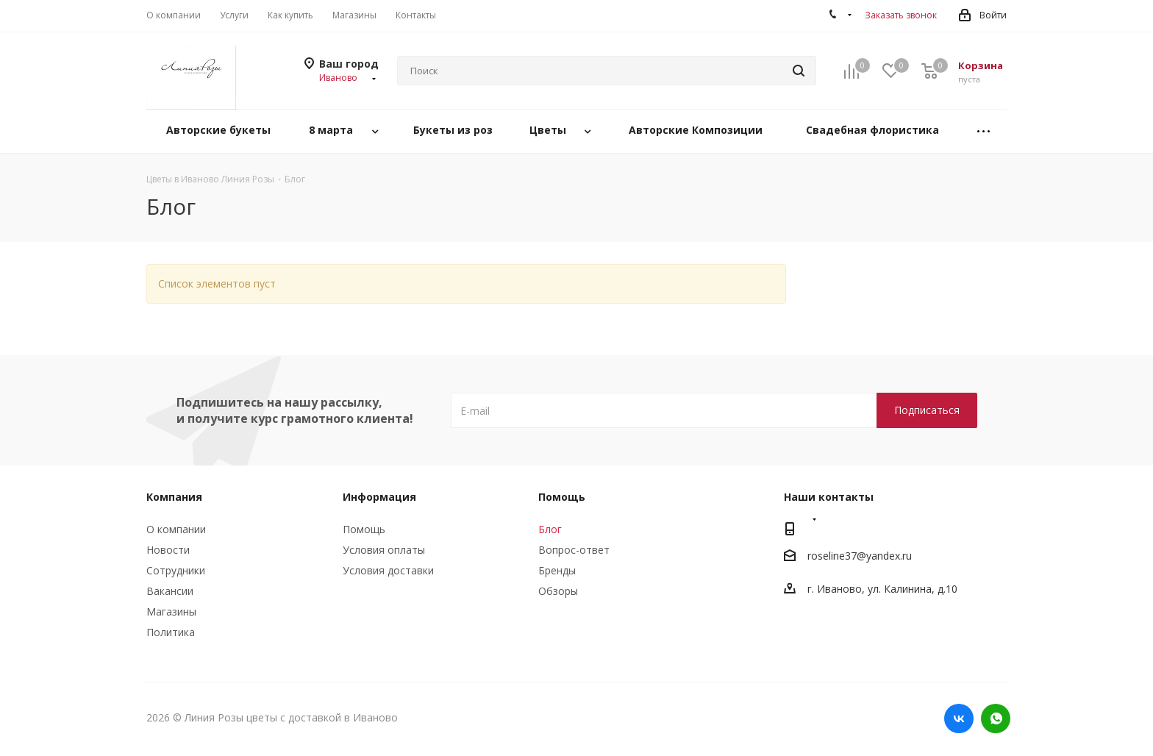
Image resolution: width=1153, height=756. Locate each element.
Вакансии (169, 591)
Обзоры (558, 591)
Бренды (557, 570)
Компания (174, 497)
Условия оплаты (384, 550)
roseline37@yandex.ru (859, 556)
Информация (379, 497)
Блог (550, 529)
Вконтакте (959, 718)
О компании (176, 529)
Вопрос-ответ (574, 550)
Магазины (171, 611)
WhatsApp (995, 718)
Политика (170, 632)
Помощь (364, 529)
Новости (168, 550)
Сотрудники (175, 570)
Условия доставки (388, 570)
